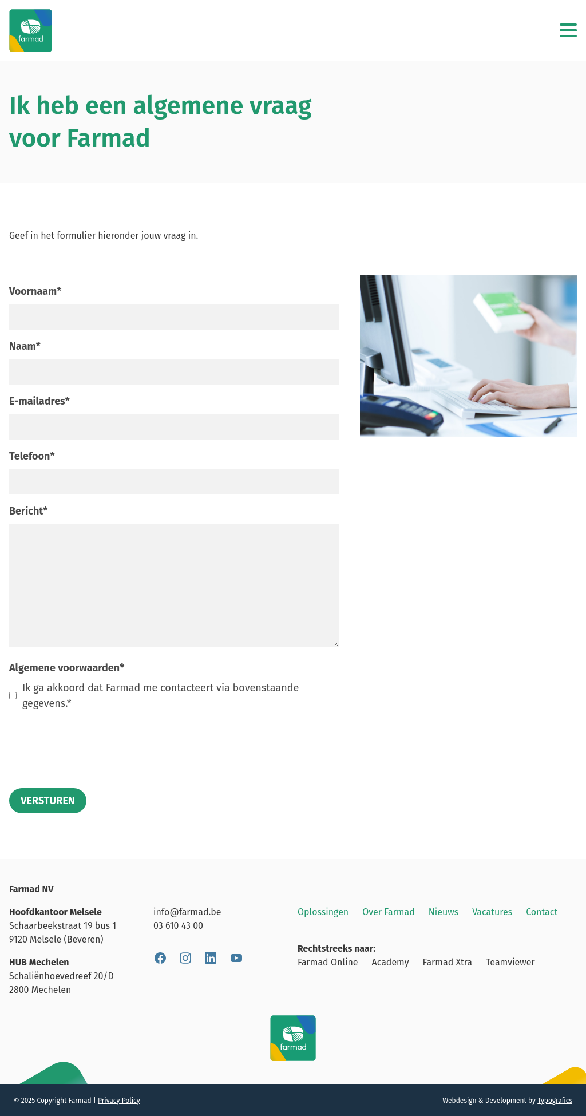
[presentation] (96, 743)
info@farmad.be (187, 912)
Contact (541, 912)
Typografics (554, 1101)
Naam (25, 346)
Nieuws (443, 912)
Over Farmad (388, 912)
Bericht (28, 511)
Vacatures (492, 912)
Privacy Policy (119, 1101)
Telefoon (32, 456)
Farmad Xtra (447, 962)
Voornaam (35, 291)
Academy (390, 962)
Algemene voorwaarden (66, 668)
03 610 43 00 (178, 925)
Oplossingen (323, 912)
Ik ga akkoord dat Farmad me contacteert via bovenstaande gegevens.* (160, 696)
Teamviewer (510, 962)
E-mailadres (39, 401)
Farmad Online (328, 962)
